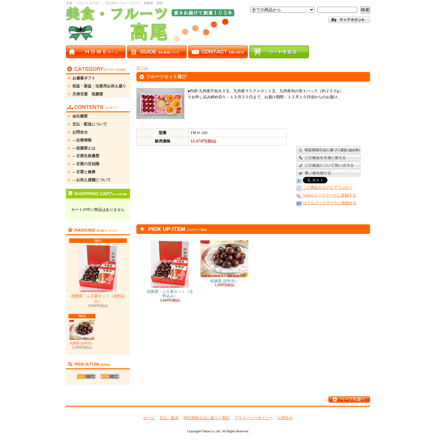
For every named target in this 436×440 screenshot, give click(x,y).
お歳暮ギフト (83, 78)
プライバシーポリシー (253, 418)
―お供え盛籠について (91, 180)
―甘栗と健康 (83, 172)
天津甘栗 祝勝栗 (87, 94)
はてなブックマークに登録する (330, 203)
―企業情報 (82, 140)
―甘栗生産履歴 (85, 156)
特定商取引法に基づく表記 (206, 418)
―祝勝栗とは (83, 148)
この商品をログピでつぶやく (328, 187)
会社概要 (80, 116)
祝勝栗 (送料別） (82, 332)
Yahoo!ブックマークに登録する (329, 195)
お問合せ (80, 132)
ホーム (142, 67)
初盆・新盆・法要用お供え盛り (99, 86)
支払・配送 (169, 418)
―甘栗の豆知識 (85, 164)
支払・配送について (89, 124)
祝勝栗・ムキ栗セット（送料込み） (98, 274)
